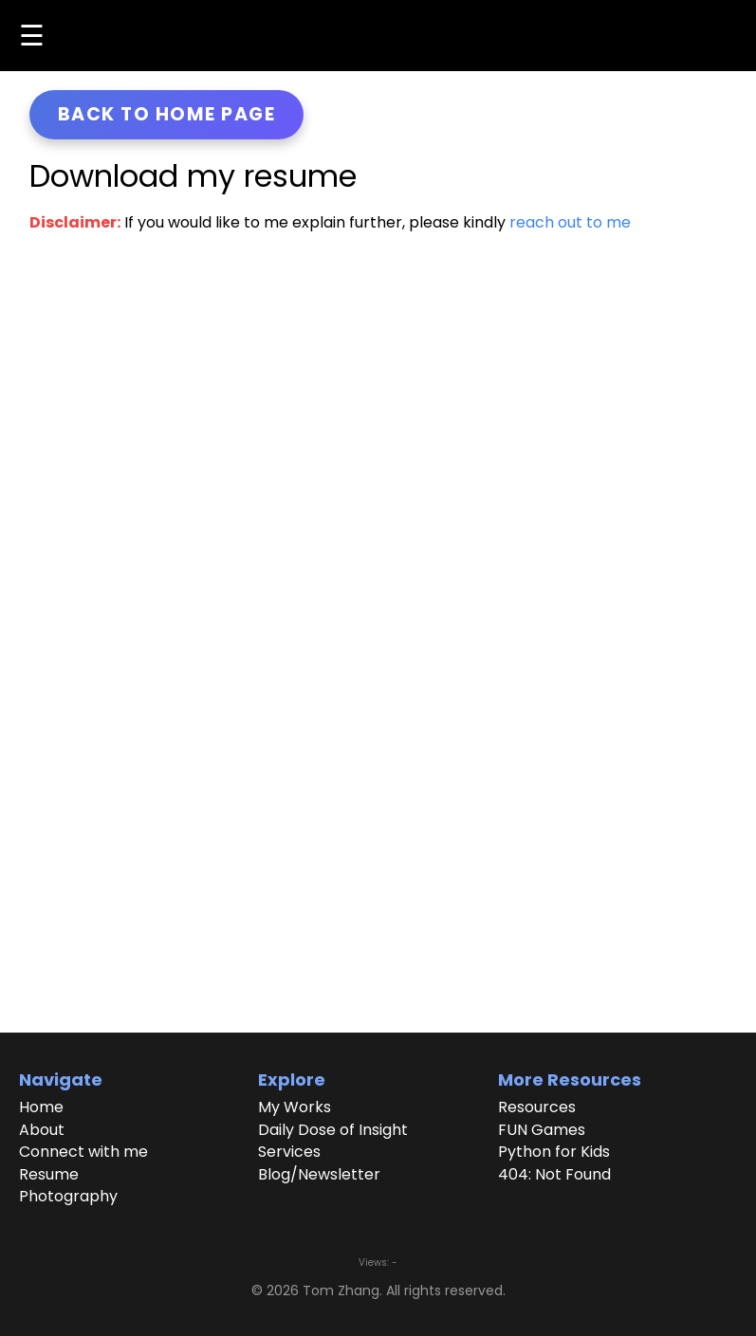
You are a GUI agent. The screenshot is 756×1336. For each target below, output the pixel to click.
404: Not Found (554, 1174)
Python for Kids (554, 1152)
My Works (294, 1107)
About (42, 1130)
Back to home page (167, 114)
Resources (537, 1107)
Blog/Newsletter (319, 1174)
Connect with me (83, 1152)
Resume (49, 1174)
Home (41, 1107)
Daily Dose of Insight (333, 1130)
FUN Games (541, 1130)
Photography (68, 1196)
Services (289, 1152)
